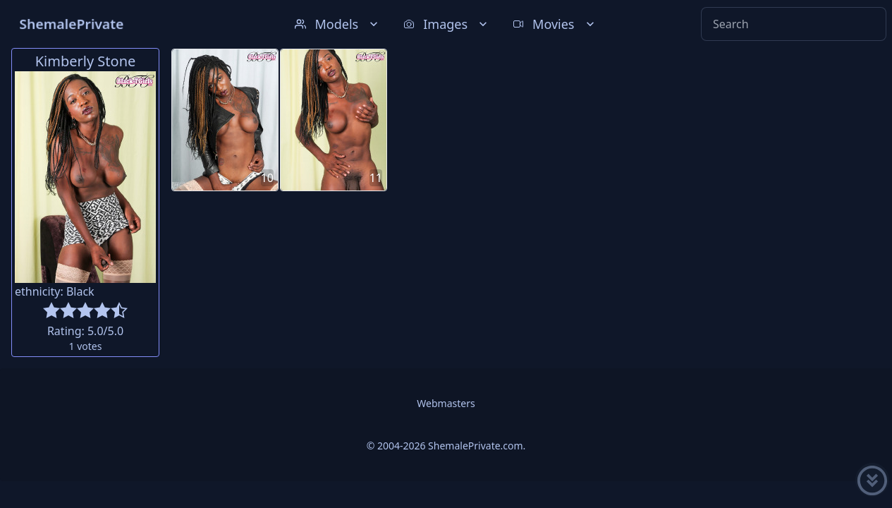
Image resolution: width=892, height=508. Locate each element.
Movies (555, 24)
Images (446, 24)
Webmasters (446, 403)
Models (338, 24)
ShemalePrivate (72, 23)
